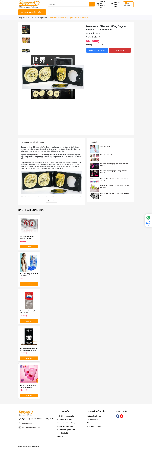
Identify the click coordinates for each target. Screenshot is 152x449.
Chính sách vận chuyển (66, 430)
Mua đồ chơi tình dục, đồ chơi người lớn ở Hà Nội (114, 195)
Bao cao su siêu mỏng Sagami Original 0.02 (27, 237)
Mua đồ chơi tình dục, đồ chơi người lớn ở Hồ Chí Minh (114, 186)
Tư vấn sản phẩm (93, 419)
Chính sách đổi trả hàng (66, 423)
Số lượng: (89, 45)
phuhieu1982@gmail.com (31, 427)
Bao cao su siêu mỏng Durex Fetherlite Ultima (29, 312)
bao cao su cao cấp (39, 154)
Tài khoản (117, 2)
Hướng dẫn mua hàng (65, 426)
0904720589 (27, 423)
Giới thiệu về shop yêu (65, 416)
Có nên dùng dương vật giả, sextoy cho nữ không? (114, 165)
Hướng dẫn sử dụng (94, 416)
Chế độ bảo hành (63, 433)
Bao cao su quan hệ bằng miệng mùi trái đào (28, 386)
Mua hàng (29, 246)
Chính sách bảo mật (64, 419)
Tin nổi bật (94, 142)
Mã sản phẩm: (90, 33)
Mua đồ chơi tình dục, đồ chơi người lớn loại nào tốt (114, 180)
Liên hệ (60, 436)
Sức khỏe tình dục (93, 423)
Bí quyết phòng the (94, 426)
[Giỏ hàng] (128, 4)
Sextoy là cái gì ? (105, 146)
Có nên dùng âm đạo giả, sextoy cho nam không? (113, 172)
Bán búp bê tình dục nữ (107, 155)
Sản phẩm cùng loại (31, 210)
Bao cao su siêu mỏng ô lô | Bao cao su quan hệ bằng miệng (29, 349)
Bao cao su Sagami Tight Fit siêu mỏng (29, 274)
